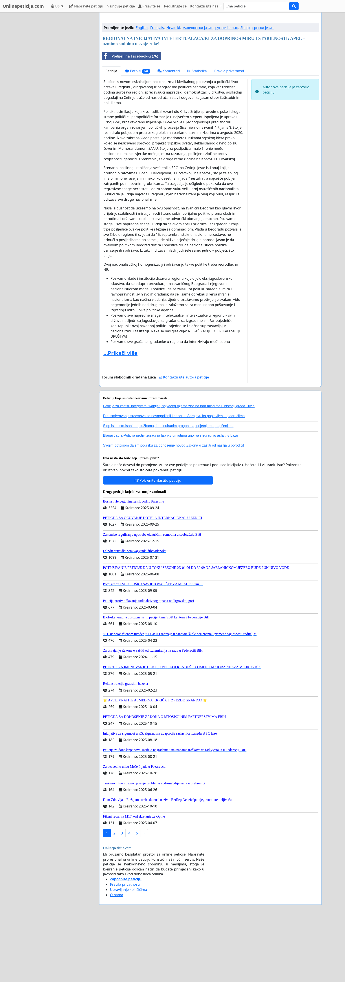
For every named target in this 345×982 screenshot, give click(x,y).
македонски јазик (198, 89)
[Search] (257, 6)
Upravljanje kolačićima (128, 951)
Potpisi (137, 132)
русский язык (226, 89)
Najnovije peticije (121, 6)
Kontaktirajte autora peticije (184, 438)
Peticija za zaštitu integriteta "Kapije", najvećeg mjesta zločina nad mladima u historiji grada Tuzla (179, 467)
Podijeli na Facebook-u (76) (130, 118)
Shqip (245, 89)
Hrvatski (173, 89)
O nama (116, 956)
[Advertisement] (210, 50)
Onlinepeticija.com (23, 6)
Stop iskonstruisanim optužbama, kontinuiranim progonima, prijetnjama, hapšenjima (168, 487)
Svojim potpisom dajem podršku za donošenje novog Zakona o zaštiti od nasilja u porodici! (173, 507)
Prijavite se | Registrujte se (162, 6)
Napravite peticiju (86, 6)
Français (157, 89)
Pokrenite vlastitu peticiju (158, 541)
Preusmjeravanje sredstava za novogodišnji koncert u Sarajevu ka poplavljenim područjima (174, 477)
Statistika (197, 132)
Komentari (169, 132)
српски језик (263, 89)
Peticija (111, 132)
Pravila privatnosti (229, 132)
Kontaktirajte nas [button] (204, 6)
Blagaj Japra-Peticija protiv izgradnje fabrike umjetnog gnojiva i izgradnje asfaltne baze (170, 497)
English (142, 89)
